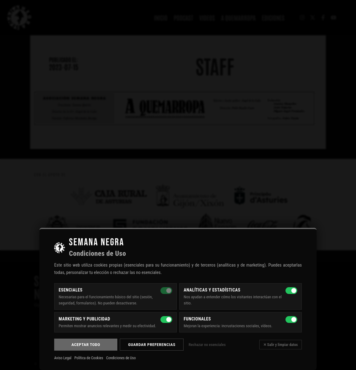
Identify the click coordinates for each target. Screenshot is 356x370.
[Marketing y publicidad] (166, 319)
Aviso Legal (62, 358)
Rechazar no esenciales (206, 344)
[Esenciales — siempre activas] (166, 290)
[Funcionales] (291, 319)
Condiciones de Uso (121, 358)
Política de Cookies (89, 358)
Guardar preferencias (152, 344)
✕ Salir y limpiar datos (280, 344)
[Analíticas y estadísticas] (291, 290)
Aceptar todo (85, 344)
